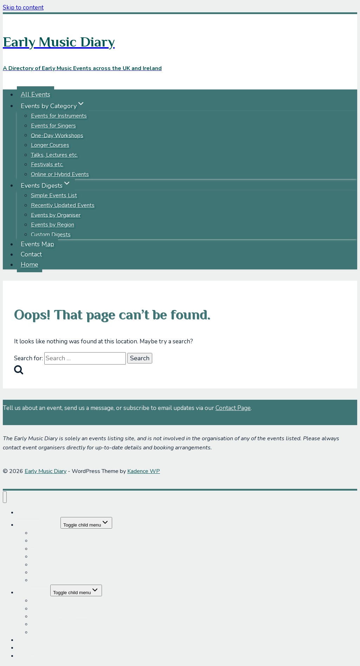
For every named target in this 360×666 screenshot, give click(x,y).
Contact (31, 254)
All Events (35, 94)
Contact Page (233, 408)
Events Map (37, 244)
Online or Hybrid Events (60, 174)
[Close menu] (5, 497)
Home (29, 264)
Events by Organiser (56, 215)
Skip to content (23, 8)
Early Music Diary (45, 471)
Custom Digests (51, 234)
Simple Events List (54, 195)
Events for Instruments (59, 116)
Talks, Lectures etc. (54, 155)
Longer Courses (50, 145)
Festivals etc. (47, 164)
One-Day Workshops (57, 135)
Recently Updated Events (63, 205)
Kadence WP (143, 471)
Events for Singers (53, 126)
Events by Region (52, 225)
